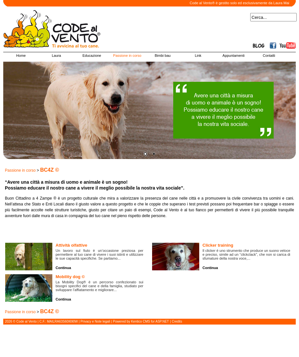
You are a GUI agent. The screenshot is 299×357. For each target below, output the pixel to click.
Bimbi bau (163, 55)
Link (198, 55)
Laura (56, 55)
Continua (63, 268)
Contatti (269, 55)
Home (21, 55)
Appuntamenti (234, 55)
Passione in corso (127, 55)
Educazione (92, 55)
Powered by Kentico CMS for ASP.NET (141, 321)
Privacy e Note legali (95, 321)
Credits (177, 321)
